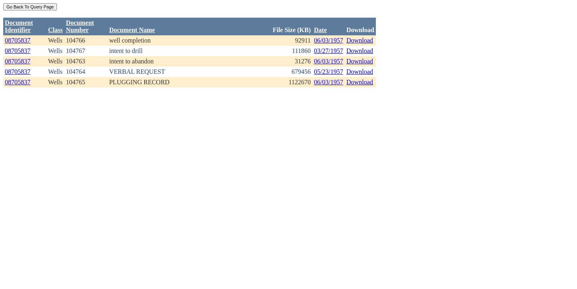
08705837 (17, 40)
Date (320, 29)
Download (359, 40)
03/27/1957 (328, 50)
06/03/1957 (328, 40)
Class (55, 29)
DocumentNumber (80, 26)
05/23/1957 (328, 71)
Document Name (132, 29)
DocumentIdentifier (19, 26)
